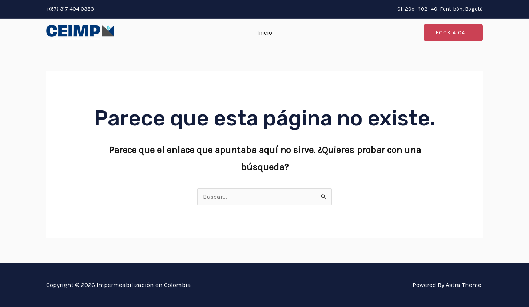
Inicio (264, 32)
